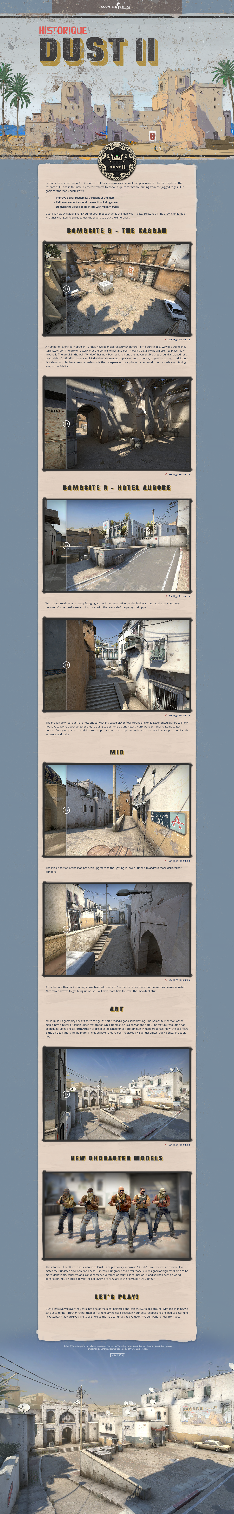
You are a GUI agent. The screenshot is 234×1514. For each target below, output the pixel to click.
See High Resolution (179, 339)
